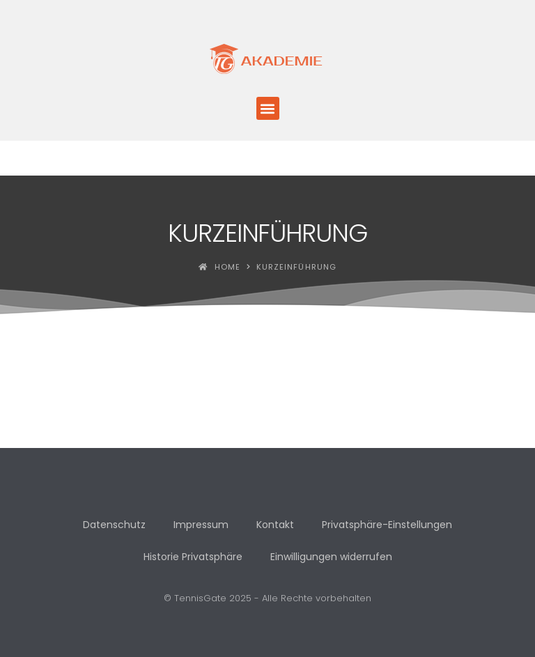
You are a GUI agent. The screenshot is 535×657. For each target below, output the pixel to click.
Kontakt (275, 525)
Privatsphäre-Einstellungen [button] (387, 525)
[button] (267, 108)
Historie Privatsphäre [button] (193, 557)
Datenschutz (114, 525)
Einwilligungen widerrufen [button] (331, 557)
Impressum (200, 525)
